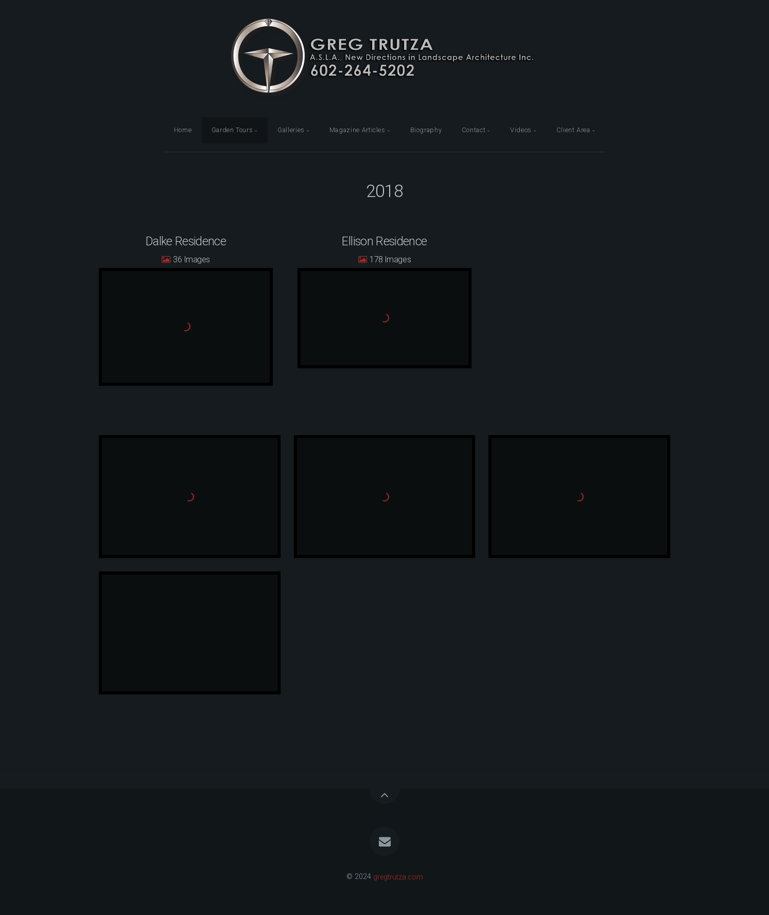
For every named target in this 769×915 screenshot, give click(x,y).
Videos (521, 130)
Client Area (573, 130)
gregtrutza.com (398, 876)
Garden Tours (232, 130)
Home (183, 130)
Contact (473, 130)
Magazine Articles (357, 130)
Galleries (291, 130)
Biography (426, 130)
